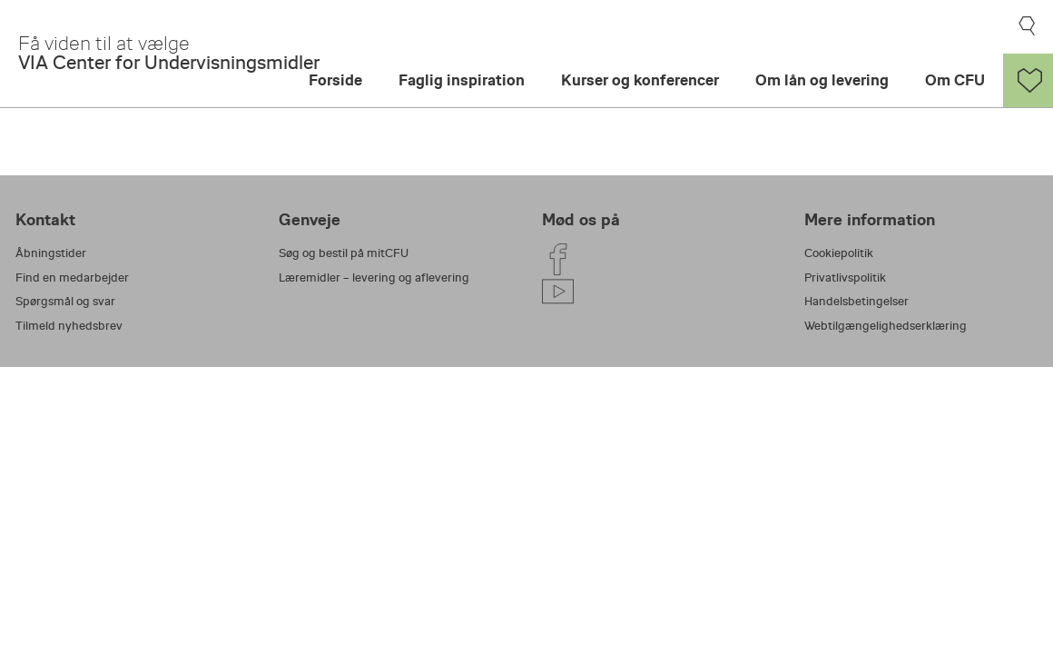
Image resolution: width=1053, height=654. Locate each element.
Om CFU (955, 80)
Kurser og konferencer (640, 80)
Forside (335, 80)
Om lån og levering (822, 80)
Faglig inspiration (462, 80)
